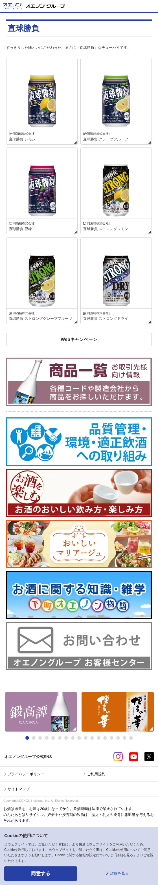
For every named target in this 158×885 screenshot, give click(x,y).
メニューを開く (151, 6)
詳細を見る (119, 873)
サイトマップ (19, 789)
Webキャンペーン (79, 339)
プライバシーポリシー (26, 774)
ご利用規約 (96, 774)
